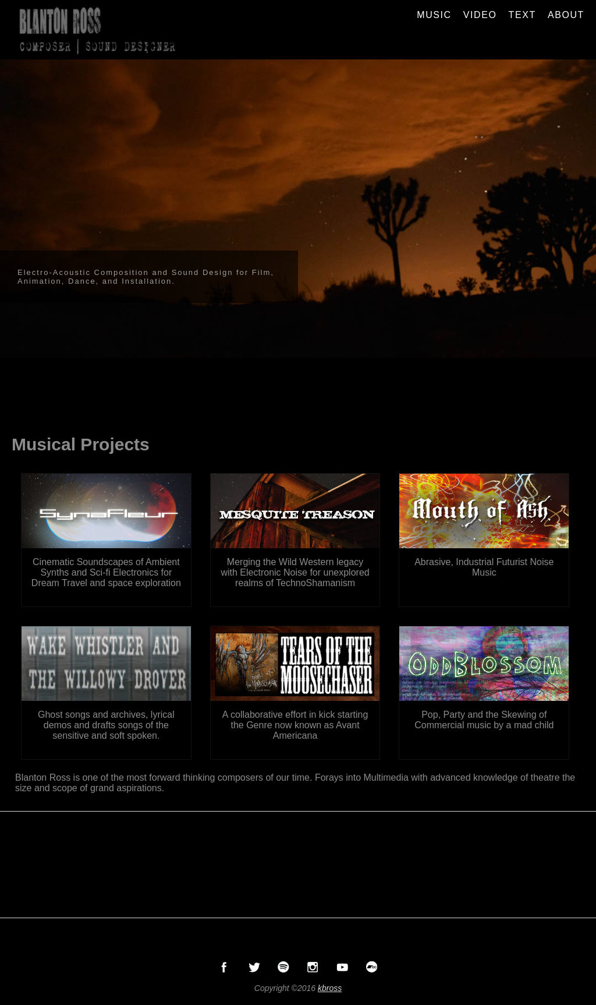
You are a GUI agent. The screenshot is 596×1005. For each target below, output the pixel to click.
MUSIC (434, 15)
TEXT (522, 15)
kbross (330, 988)
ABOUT (566, 15)
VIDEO (480, 15)
